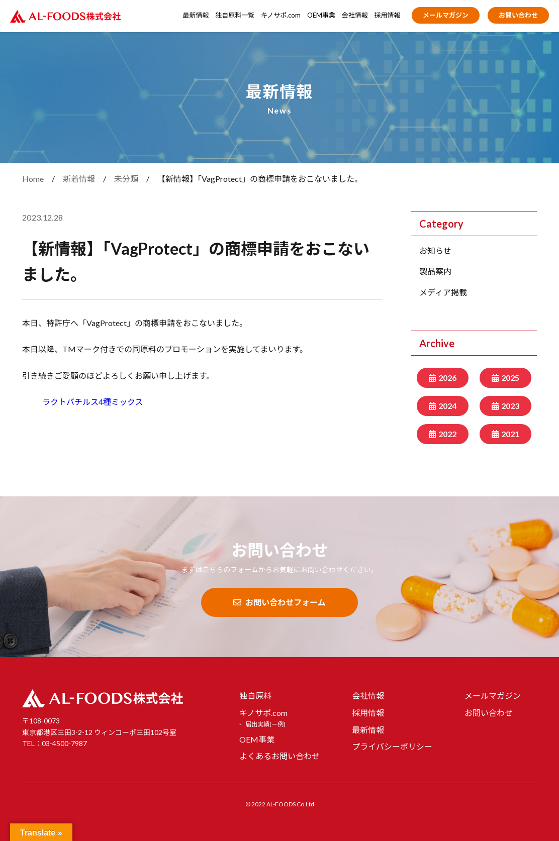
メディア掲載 (443, 292)
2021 (510, 434)
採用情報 (388, 15)
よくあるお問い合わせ (279, 756)
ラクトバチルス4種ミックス (92, 401)
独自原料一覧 (234, 15)
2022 (447, 434)
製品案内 (435, 271)
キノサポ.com (281, 15)
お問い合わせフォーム (279, 602)
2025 (510, 377)
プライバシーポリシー (392, 746)
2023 (510, 405)
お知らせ (435, 250)
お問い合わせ (518, 15)
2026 (447, 377)
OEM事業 (321, 15)
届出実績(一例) (265, 724)
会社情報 (355, 15)
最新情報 (196, 15)
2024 (447, 405)
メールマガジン (446, 15)
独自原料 (255, 695)
